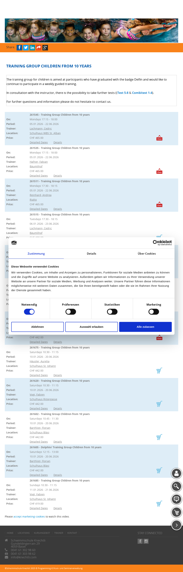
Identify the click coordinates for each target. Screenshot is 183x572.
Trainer (58, 533)
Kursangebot (42, 533)
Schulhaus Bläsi (39, 432)
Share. (10, 47)
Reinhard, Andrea (40, 195)
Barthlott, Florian (40, 428)
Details (57, 142)
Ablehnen (37, 326)
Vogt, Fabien (37, 394)
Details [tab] (91, 253)
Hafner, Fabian (39, 162)
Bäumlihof (36, 166)
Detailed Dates (39, 142)
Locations (24, 533)
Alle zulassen (145, 326)
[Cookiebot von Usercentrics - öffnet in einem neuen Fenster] (155, 243)
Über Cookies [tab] (147, 253)
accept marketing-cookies (29, 516)
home (10, 533)
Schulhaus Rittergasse (43, 399)
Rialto (33, 199)
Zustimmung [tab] (36, 253)
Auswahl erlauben (91, 326)
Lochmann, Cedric (41, 128)
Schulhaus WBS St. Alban (45, 133)
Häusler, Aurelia (39, 361)
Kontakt (72, 533)
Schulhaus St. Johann (43, 366)
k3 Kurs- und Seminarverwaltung (66, 568)
